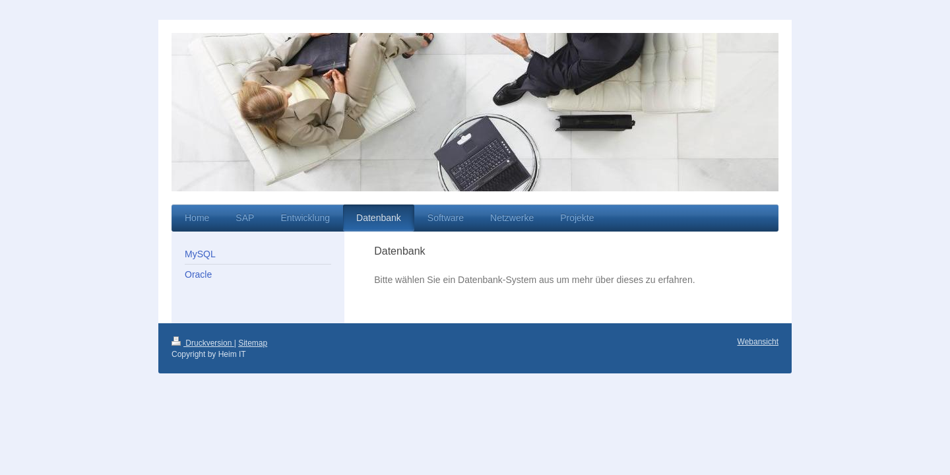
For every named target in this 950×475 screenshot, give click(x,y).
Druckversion (203, 343)
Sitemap (252, 343)
